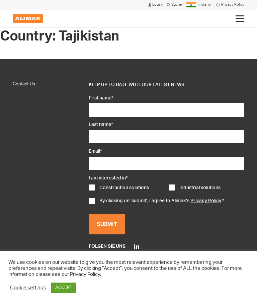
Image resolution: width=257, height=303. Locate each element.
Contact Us (24, 84)
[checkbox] (166, 188)
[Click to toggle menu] (240, 18)
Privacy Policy (230, 5)
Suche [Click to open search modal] (174, 5)
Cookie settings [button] (28, 287)
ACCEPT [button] (63, 288)
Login (155, 5)
